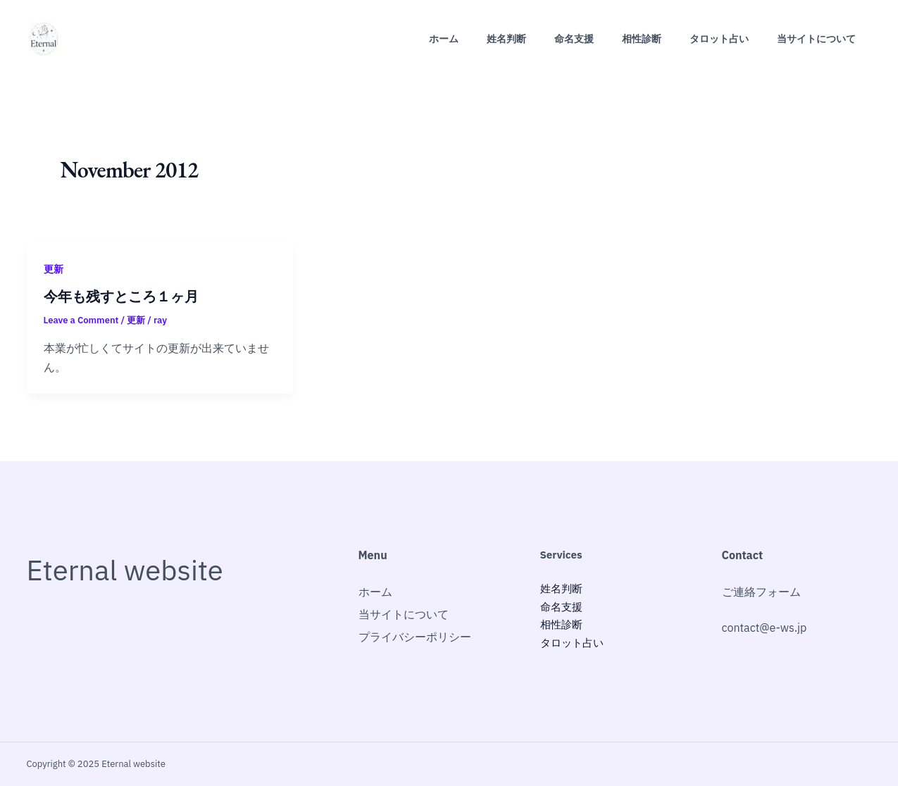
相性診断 (641, 38)
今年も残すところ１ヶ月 (121, 296)
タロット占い (719, 38)
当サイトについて (816, 38)
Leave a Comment (81, 320)
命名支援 (574, 38)
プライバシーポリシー (414, 637)
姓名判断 (506, 38)
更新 (53, 269)
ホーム (444, 38)
